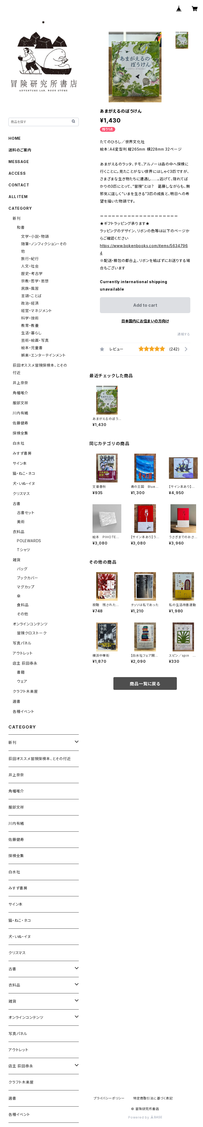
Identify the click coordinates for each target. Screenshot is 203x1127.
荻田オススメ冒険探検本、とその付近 (39, 758)
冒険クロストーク (32, 633)
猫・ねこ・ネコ (24, 473)
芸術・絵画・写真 (35, 340)
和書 (21, 227)
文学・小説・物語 (35, 236)
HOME (14, 138)
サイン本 (20, 463)
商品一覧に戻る (145, 683)
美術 (21, 521)
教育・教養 (30, 325)
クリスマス (21, 493)
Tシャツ (23, 549)
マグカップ (26, 587)
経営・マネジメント (36, 310)
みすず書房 (22, 453)
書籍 (21, 672)
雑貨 (17, 560)
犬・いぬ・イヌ (24, 483)
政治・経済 (30, 303)
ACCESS (17, 173)
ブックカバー (27, 578)
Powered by (145, 1117)
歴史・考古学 (32, 273)
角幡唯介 (20, 393)
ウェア (22, 681)
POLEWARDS (29, 540)
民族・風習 (30, 288)
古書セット (26, 512)
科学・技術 (30, 318)
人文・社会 (30, 266)
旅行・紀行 (30, 258)
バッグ (22, 569)
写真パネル (22, 643)
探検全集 (20, 433)
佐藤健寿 (20, 423)
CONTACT (18, 185)
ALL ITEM (17, 196)
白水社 (18, 443)
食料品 (23, 605)
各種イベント (23, 711)
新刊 (17, 218)
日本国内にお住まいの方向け (145, 321)
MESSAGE (18, 161)
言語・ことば (31, 295)
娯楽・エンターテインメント (43, 355)
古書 (17, 503)
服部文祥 (20, 403)
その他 (22, 614)
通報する (183, 334)
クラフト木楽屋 (25, 691)
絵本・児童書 (32, 347)
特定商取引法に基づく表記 (153, 1098)
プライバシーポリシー (109, 1098)
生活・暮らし (31, 333)
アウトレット (23, 653)
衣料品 (18, 531)
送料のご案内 (19, 150)
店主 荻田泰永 (25, 663)
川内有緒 (20, 413)
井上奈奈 (20, 382)
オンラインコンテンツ (30, 624)
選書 (17, 701)
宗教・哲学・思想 (35, 281)
